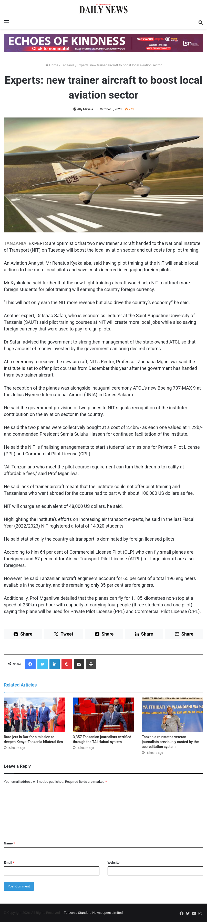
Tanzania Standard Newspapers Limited (93, 913)
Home (51, 65)
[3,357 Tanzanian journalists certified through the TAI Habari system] (103, 715)
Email (9, 862)
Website (114, 862)
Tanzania (67, 65)
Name (9, 843)
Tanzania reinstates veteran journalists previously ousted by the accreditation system (170, 742)
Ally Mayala (85, 109)
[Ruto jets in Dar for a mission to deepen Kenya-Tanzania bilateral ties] (34, 715)
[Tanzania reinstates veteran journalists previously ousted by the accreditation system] (172, 715)
